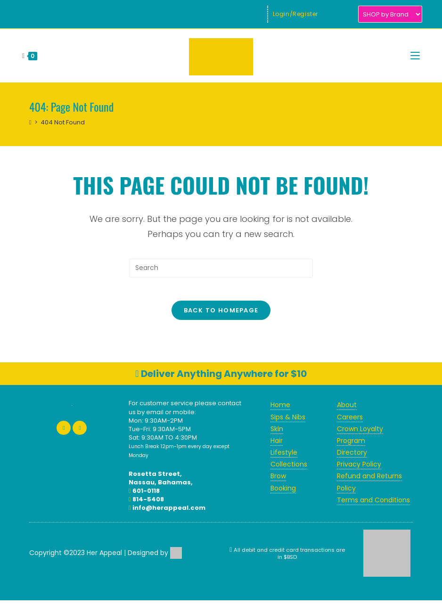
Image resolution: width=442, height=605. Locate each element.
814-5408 (146, 504)
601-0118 (144, 495)
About (347, 410)
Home (280, 410)
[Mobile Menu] (415, 55)
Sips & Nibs (287, 421)
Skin (276, 433)
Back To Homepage (221, 315)
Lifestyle (283, 457)
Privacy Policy (359, 469)
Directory (352, 457)
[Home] (30, 122)
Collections (288, 469)
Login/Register (295, 14)
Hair (276, 445)
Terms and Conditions (373, 504)
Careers (350, 421)
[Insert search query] (221, 268)
